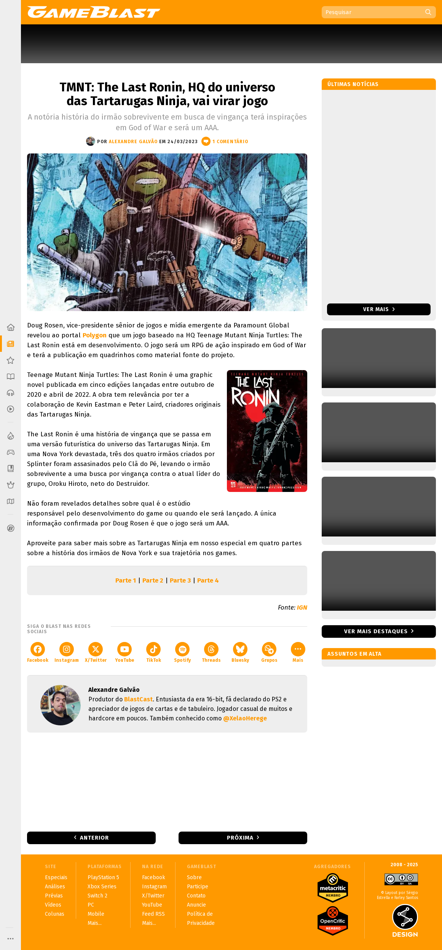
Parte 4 (208, 580)
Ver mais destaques (376, 631)
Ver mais (379, 309)
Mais (298, 652)
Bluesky (240, 652)
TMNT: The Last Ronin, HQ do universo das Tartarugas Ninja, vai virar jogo (167, 94)
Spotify (182, 652)
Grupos (269, 652)
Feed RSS (153, 914)
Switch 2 (97, 896)
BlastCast (138, 699)
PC (91, 905)
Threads (211, 652)
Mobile (96, 914)
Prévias (54, 896)
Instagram (66, 652)
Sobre (194, 877)
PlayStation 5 (103, 877)
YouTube (124, 652)
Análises (55, 886)
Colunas (54, 914)
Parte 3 (180, 580)
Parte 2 (152, 580)
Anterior (94, 837)
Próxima (240, 837)
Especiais (56, 877)
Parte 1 (125, 580)
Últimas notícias (353, 84)
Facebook (37, 652)
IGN (302, 608)
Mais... (95, 923)
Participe (197, 886)
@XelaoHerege (245, 718)
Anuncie (196, 905)
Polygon (95, 335)
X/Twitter (96, 652)
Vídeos (53, 905)
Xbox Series (102, 886)
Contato (196, 896)
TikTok (153, 652)
